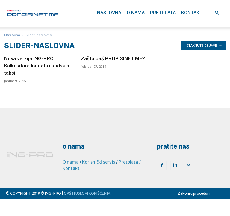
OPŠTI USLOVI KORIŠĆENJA (87, 193)
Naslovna (109, 13)
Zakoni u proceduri (194, 193)
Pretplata (163, 13)
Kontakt (191, 13)
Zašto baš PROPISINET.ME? (113, 59)
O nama (136, 13)
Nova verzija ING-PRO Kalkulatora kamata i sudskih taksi (36, 66)
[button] (217, 13)
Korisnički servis (98, 162)
